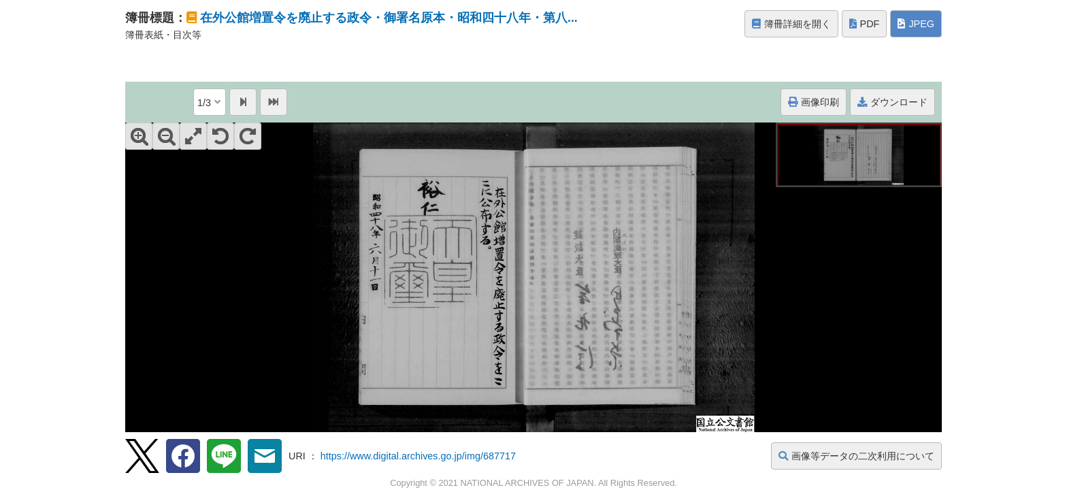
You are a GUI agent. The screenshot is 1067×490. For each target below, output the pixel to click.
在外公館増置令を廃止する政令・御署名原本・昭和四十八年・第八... (389, 17)
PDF (864, 23)
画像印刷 (813, 102)
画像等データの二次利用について (856, 456)
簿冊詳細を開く (791, 23)
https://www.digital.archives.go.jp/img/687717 (418, 456)
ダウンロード (892, 102)
